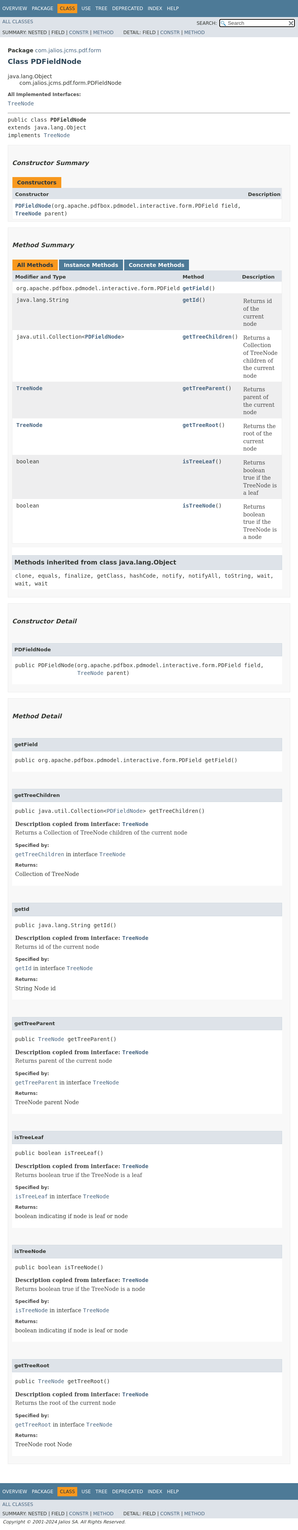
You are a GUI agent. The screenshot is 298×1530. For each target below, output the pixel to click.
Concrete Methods (157, 265)
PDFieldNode (33, 206)
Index (155, 8)
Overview (14, 8)
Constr (78, 32)
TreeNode (21, 103)
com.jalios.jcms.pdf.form (68, 50)
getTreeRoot (200, 425)
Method (103, 32)
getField (195, 288)
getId (190, 300)
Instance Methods (91, 265)
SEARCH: (207, 23)
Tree (101, 8)
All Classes (17, 21)
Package (42, 8)
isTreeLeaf (198, 461)
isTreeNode (198, 506)
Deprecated (127, 8)
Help (173, 8)
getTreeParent (203, 388)
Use (86, 8)
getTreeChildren (206, 337)
